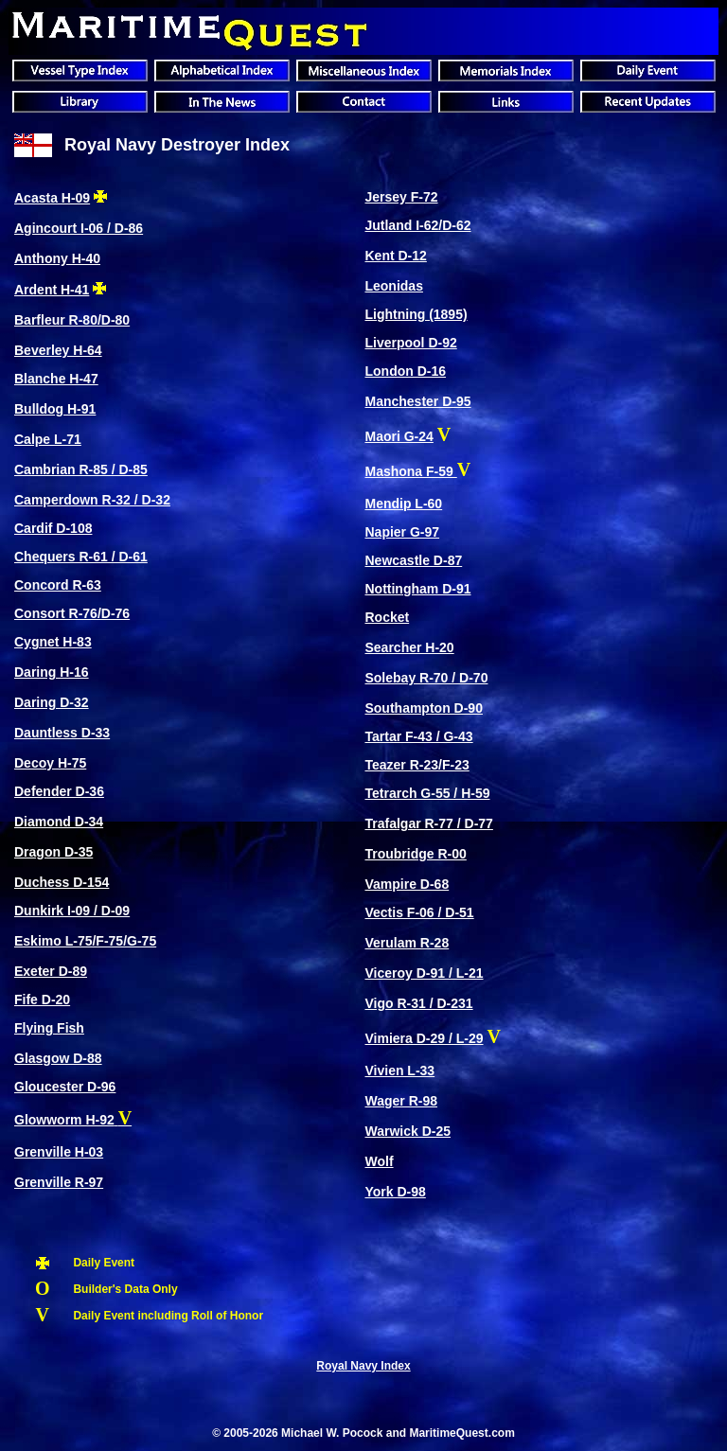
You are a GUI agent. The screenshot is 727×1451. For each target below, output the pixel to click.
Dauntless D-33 (62, 732)
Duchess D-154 (61, 882)
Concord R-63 (57, 585)
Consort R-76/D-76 (72, 613)
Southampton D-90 (423, 708)
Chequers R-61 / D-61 (81, 556)
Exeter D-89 (50, 971)
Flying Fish (49, 1027)
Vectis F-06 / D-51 (418, 912)
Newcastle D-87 (413, 560)
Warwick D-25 (407, 1131)
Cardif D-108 (53, 528)
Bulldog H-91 (55, 408)
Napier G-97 (401, 532)
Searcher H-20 (408, 647)
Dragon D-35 (53, 851)
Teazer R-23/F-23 (416, 764)
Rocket (386, 617)
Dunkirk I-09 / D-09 (72, 910)
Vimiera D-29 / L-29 (423, 1038)
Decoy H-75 (50, 762)
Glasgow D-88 (58, 1058)
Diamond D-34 (58, 821)
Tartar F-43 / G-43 (418, 736)
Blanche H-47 (56, 378)
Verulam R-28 (406, 942)
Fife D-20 (42, 999)
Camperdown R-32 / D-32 (92, 499)
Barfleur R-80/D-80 (72, 319)
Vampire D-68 (406, 884)
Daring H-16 (51, 672)
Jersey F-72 (400, 196)
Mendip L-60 (403, 503)
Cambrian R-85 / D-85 (81, 469)
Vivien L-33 (399, 1070)
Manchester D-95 (417, 401)
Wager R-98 (400, 1100)
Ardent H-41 (51, 289)
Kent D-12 (395, 255)
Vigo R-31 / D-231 (418, 1003)
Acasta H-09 (52, 197)
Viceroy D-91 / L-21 (423, 973)
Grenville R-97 (58, 1182)
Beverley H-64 (58, 350)
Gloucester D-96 (64, 1086)
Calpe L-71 (47, 439)
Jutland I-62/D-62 (417, 225)
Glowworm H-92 (64, 1119)
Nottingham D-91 (417, 588)
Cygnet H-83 (53, 641)
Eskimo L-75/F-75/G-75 (85, 940)
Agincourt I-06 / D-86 (78, 228)
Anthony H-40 (57, 258)
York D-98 (394, 1191)
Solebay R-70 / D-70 (426, 677)
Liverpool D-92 (410, 342)
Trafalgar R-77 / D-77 (428, 823)
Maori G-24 (398, 436)
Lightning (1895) (415, 314)
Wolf (378, 1161)
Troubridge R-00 (415, 853)
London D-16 (405, 371)
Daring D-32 (51, 702)
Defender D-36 (59, 791)
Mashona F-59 (410, 471)
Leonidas (393, 285)
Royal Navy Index (363, 1365)
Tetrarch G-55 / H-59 (426, 793)
